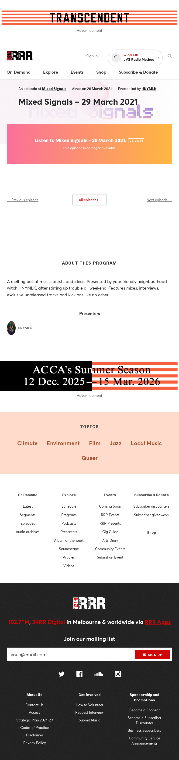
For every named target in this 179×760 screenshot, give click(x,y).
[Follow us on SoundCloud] (98, 674)
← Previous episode (22, 199)
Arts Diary (110, 540)
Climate (27, 443)
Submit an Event (110, 557)
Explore (69, 495)
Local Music (146, 443)
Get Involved (89, 695)
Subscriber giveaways (151, 515)
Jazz (115, 443)
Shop (151, 533)
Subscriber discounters (151, 506)
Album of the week (69, 540)
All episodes (89, 199)
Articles (69, 557)
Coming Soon (110, 506)
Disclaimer (34, 735)
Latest (28, 506)
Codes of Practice (34, 727)
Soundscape (69, 548)
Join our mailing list (89, 638)
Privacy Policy (34, 742)
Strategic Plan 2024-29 (34, 720)
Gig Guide (110, 531)
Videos (68, 565)
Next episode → (159, 199)
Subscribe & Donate (151, 495)
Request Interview (89, 712)
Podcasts (69, 523)
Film (94, 443)
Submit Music (89, 720)
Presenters (69, 531)
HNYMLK (148, 89)
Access (34, 712)
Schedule (69, 506)
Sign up (152, 655)
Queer (90, 458)
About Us (34, 695)
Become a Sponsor (144, 710)
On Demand (27, 495)
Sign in (92, 55)
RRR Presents (110, 523)
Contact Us (34, 705)
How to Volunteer (89, 705)
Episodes (28, 523)
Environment (63, 443)
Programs (69, 515)
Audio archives (28, 531)
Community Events (110, 548)
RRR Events (110, 515)
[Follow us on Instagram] (118, 674)
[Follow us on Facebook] (79, 674)
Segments (28, 515)
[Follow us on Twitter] (61, 674)
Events (110, 495)
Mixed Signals (54, 89)
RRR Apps (158, 622)
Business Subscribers (144, 730)
